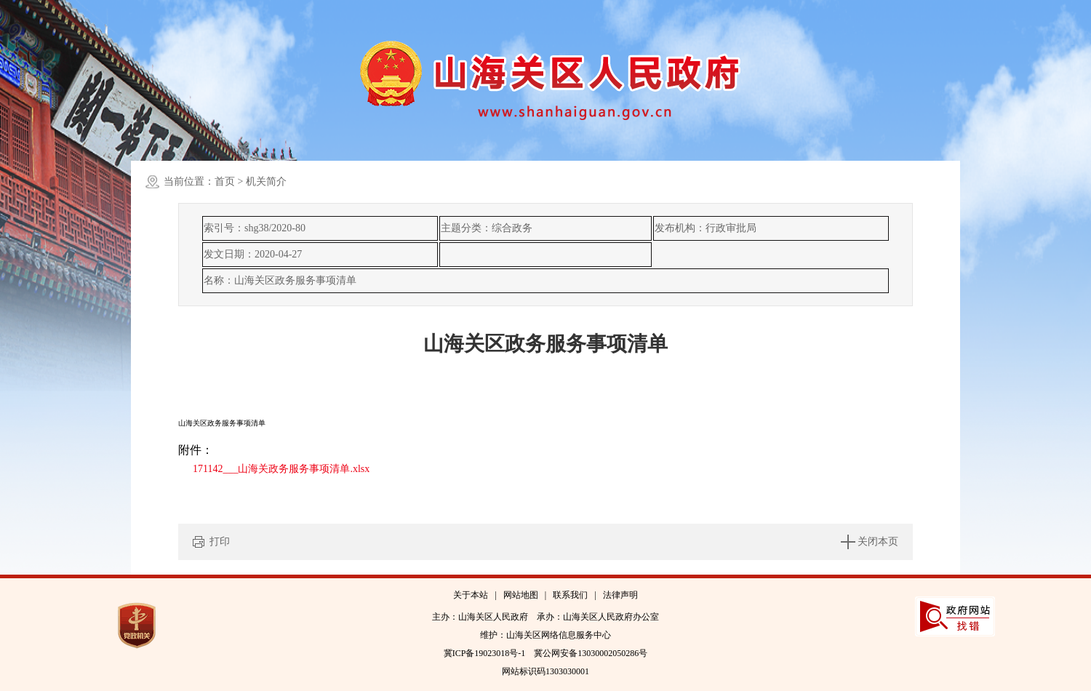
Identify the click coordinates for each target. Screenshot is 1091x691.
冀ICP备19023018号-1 (485, 653)
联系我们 (570, 595)
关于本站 (470, 595)
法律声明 (620, 595)
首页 (225, 181)
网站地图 (520, 595)
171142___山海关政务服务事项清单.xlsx (281, 468)
